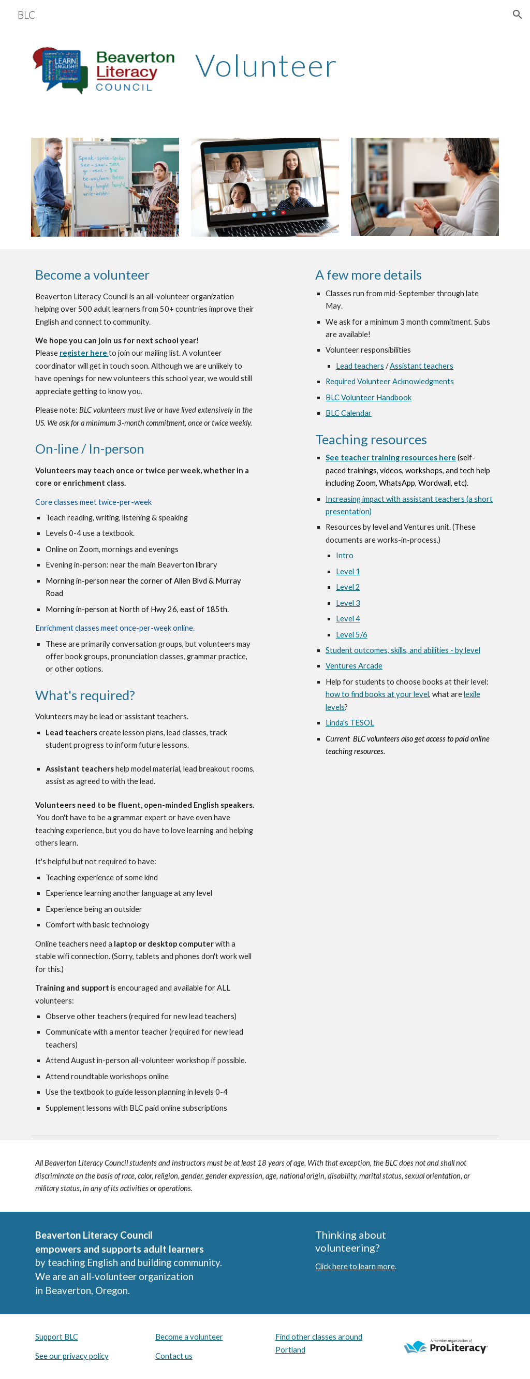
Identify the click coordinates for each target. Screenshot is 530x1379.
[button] (517, 14)
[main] (345, 64)
